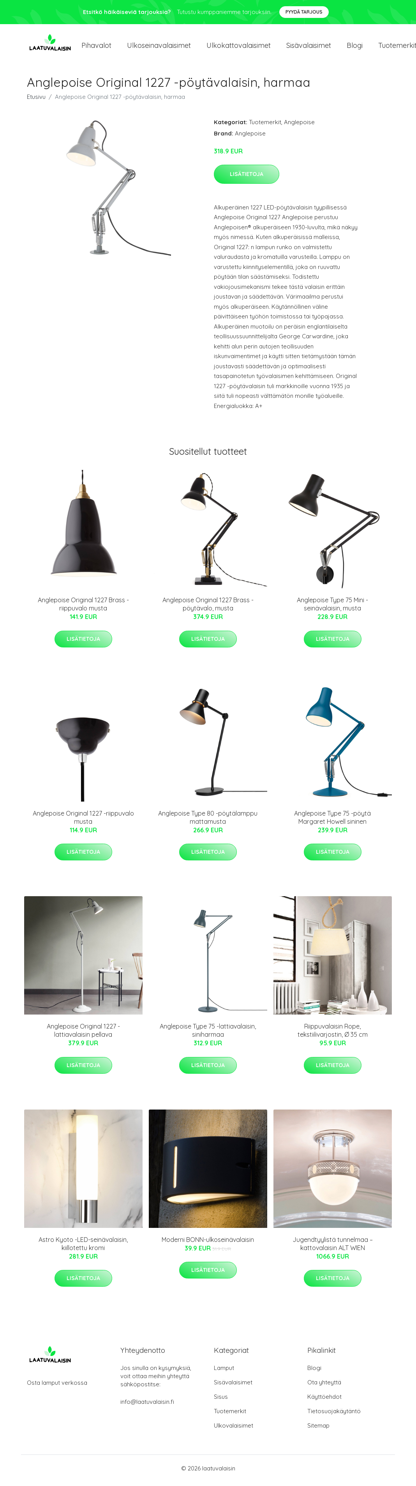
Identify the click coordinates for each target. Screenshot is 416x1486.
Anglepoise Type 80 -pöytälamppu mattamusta (207, 821)
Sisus (221, 1401)
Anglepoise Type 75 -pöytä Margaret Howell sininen (332, 821)
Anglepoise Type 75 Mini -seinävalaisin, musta (332, 608)
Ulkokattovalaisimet (238, 47)
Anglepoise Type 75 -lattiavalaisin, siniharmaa (208, 1035)
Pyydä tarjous (304, 12)
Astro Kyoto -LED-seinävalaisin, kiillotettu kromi (83, 1248)
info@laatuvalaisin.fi (147, 1406)
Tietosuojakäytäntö (334, 1415)
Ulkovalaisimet (233, 1429)
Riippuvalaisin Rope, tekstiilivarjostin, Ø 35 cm (333, 1035)
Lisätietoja (246, 177)
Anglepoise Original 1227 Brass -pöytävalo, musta (208, 608)
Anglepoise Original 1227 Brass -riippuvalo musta (83, 608)
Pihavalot (96, 47)
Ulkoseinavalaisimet (159, 47)
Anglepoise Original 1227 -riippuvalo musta (83, 821)
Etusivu (36, 100)
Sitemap (318, 1429)
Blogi (355, 47)
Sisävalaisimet (308, 47)
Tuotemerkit (265, 126)
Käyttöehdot (324, 1401)
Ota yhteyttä (324, 1386)
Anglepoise (299, 126)
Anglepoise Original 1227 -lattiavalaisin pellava (83, 1035)
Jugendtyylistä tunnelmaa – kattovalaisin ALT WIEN (333, 1248)
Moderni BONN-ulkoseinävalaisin (208, 1243)
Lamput (224, 1372)
